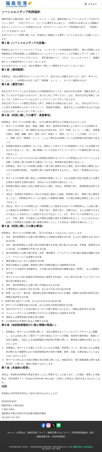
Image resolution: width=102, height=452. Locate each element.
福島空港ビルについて (59, 432)
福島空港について (36, 432)
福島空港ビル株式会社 (83, 446)
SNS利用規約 (58, 436)
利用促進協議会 (80, 432)
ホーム (10, 432)
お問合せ (20, 432)
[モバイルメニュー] (91, 4)
